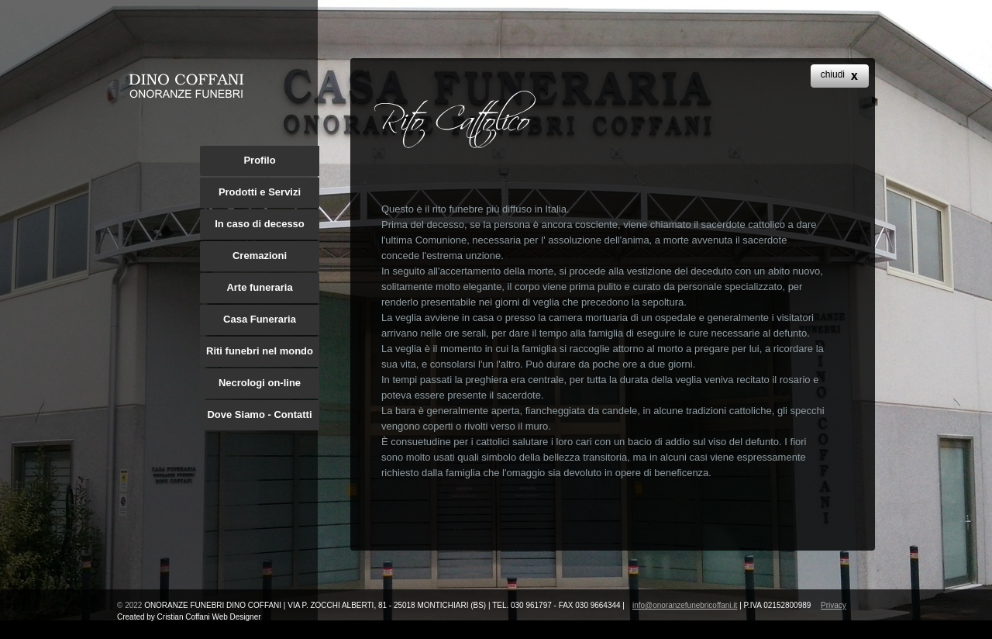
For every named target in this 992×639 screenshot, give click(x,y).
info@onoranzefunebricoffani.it (684, 605)
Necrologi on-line (260, 383)
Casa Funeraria (259, 319)
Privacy (833, 605)
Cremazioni (259, 255)
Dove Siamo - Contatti (259, 414)
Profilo (259, 160)
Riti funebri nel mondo (259, 351)
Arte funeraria (259, 287)
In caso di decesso (260, 224)
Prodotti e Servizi (260, 192)
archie (186, 86)
